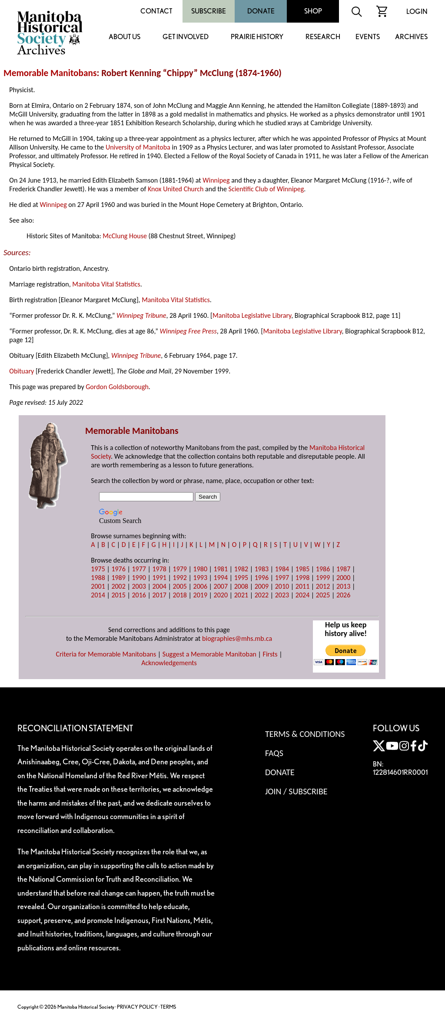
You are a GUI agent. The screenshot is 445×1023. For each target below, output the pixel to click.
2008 (241, 586)
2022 (262, 595)
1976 (118, 569)
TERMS (168, 1006)
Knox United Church (176, 189)
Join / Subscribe (296, 791)
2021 (241, 595)
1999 (323, 577)
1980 (200, 569)
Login (417, 11)
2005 (180, 586)
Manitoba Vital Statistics (106, 284)
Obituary (21, 371)
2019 (200, 595)
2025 (323, 595)
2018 (180, 595)
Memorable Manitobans (50, 73)
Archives (411, 37)
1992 (180, 577)
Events (367, 37)
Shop (313, 11)
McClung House (125, 236)
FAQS (274, 753)
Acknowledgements (169, 663)
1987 (343, 569)
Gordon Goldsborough (117, 387)
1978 (159, 569)
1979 (180, 569)
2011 (302, 586)
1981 (221, 569)
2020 (221, 595)
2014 (98, 595)
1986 (323, 569)
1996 (262, 577)
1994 (221, 577)
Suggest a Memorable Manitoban (209, 654)
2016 (139, 595)
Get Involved (186, 37)
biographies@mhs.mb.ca (237, 638)
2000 (343, 577)
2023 (282, 595)
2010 (282, 586)
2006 (200, 586)
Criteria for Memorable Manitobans (106, 654)
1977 (139, 569)
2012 (323, 586)
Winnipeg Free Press (188, 331)
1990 (139, 577)
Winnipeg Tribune (141, 315)
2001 (98, 586)
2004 (159, 586)
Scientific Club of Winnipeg (266, 189)
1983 (262, 569)
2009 (262, 586)
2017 (159, 595)
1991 (159, 577)
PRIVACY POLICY (137, 1006)
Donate (261, 11)
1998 (302, 577)
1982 (241, 569)
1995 (241, 577)
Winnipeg (216, 180)
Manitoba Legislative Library (252, 315)
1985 (302, 569)
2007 (221, 586)
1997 (282, 577)
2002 (118, 586)
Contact (156, 11)
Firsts (270, 654)
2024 (302, 595)
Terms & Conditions (305, 734)
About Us (124, 37)
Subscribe (208, 11)
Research (323, 37)
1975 (98, 569)
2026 (343, 595)
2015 (118, 595)
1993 (200, 577)
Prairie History (257, 37)
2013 (343, 586)
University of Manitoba (138, 147)
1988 (98, 577)
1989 (118, 577)
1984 (282, 569)
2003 (139, 586)
